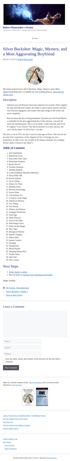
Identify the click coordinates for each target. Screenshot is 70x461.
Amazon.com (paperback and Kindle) (38, 275)
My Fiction (10, 288)
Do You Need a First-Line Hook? (15, 419)
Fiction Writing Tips (10, 439)
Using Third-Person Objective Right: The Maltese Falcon (24, 416)
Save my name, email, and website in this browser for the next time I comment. (32, 360)
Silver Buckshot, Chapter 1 (17, 291)
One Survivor (17, 385)
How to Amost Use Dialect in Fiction (16, 425)
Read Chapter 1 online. (18, 272)
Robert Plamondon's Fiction (18, 27)
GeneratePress (51, 458)
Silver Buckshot (22, 288)
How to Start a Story (14, 295)
